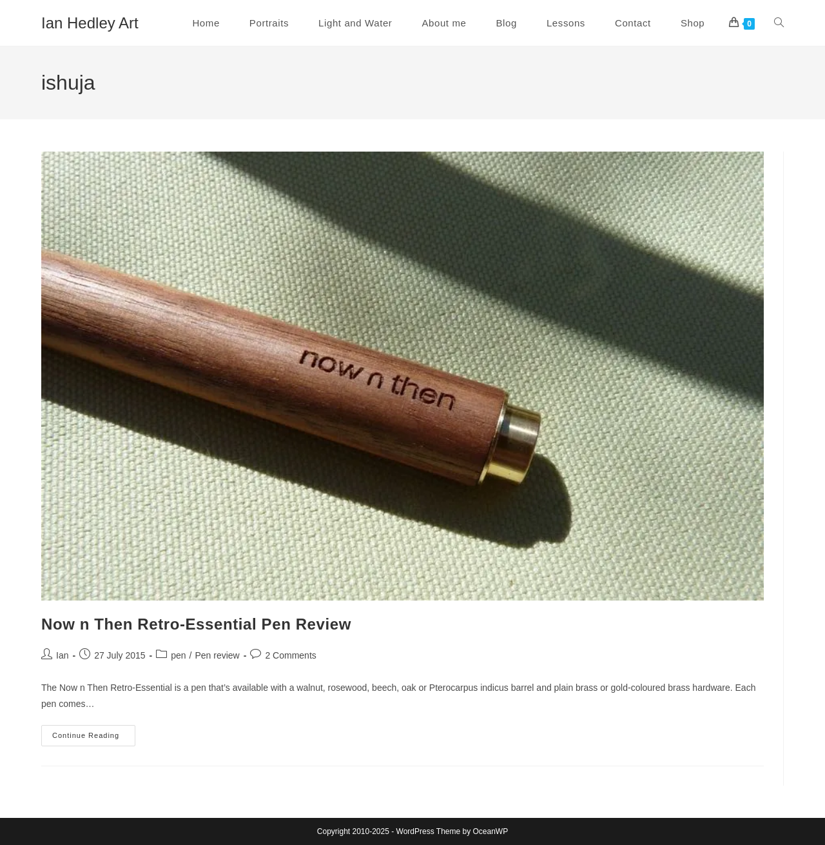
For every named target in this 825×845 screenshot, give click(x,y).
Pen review (217, 655)
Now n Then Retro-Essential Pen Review (196, 624)
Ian (62, 655)
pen (178, 655)
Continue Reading (93, 738)
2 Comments (290, 655)
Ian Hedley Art (90, 23)
